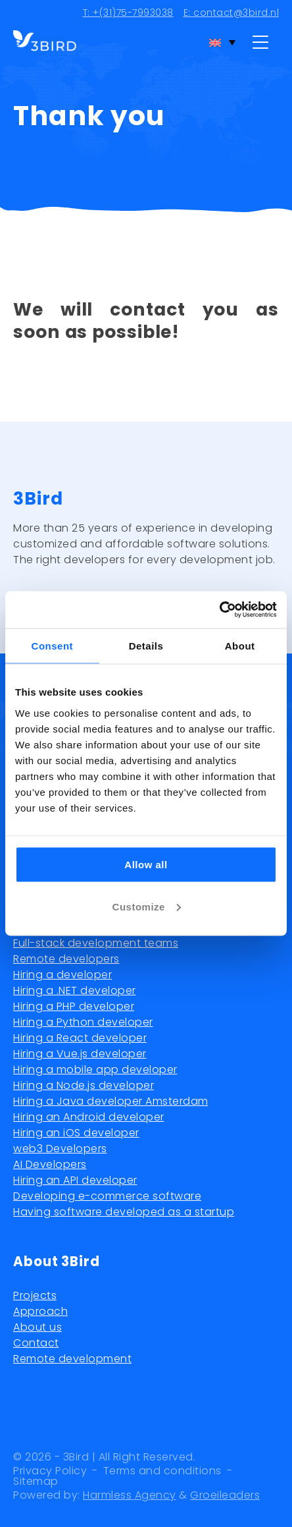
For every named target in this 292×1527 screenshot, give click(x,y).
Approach (40, 1311)
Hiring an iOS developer (76, 1132)
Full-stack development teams (95, 943)
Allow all (145, 864)
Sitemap (36, 1481)
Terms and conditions (162, 1471)
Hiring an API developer (75, 1180)
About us (37, 1327)
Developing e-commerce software (107, 1196)
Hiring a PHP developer (73, 1006)
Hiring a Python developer (83, 1022)
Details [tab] (146, 645)
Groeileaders (225, 1495)
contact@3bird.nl (236, 12)
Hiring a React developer (80, 1037)
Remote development (72, 1358)
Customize (146, 906)
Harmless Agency (129, 1495)
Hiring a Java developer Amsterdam (110, 1101)
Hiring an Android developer (88, 1116)
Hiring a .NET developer (74, 990)
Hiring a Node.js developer (83, 1085)
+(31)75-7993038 (133, 12)
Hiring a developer (62, 974)
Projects (35, 1295)
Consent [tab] (53, 645)
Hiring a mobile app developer (95, 1069)
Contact (36, 1342)
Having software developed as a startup (123, 1211)
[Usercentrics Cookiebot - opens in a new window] (219, 610)
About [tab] (240, 645)
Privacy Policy (50, 1471)
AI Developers (50, 1164)
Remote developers (66, 958)
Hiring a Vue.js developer (80, 1053)
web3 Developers (60, 1148)
